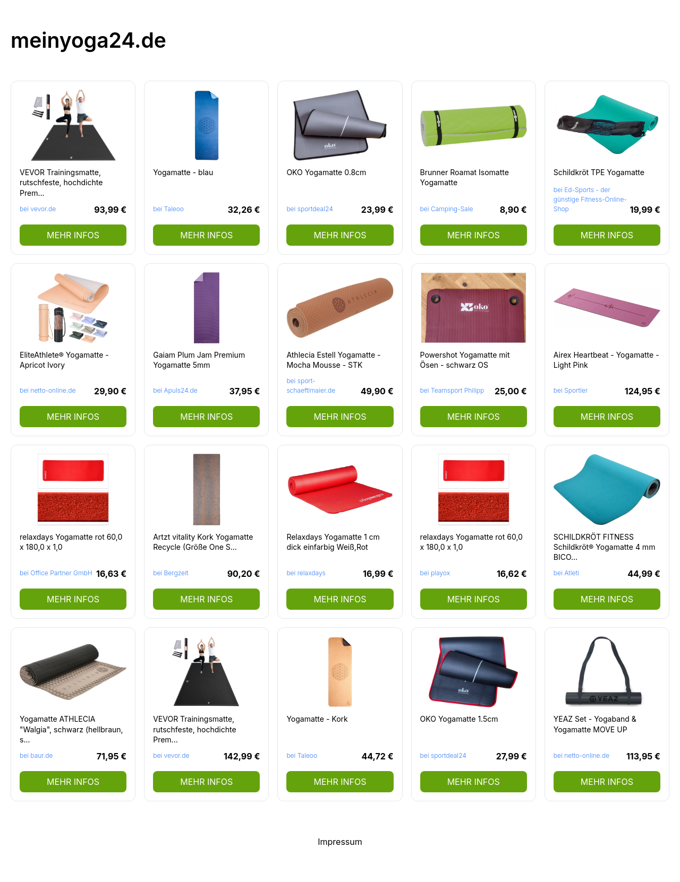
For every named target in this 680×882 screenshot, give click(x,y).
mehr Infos (73, 235)
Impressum (340, 841)
